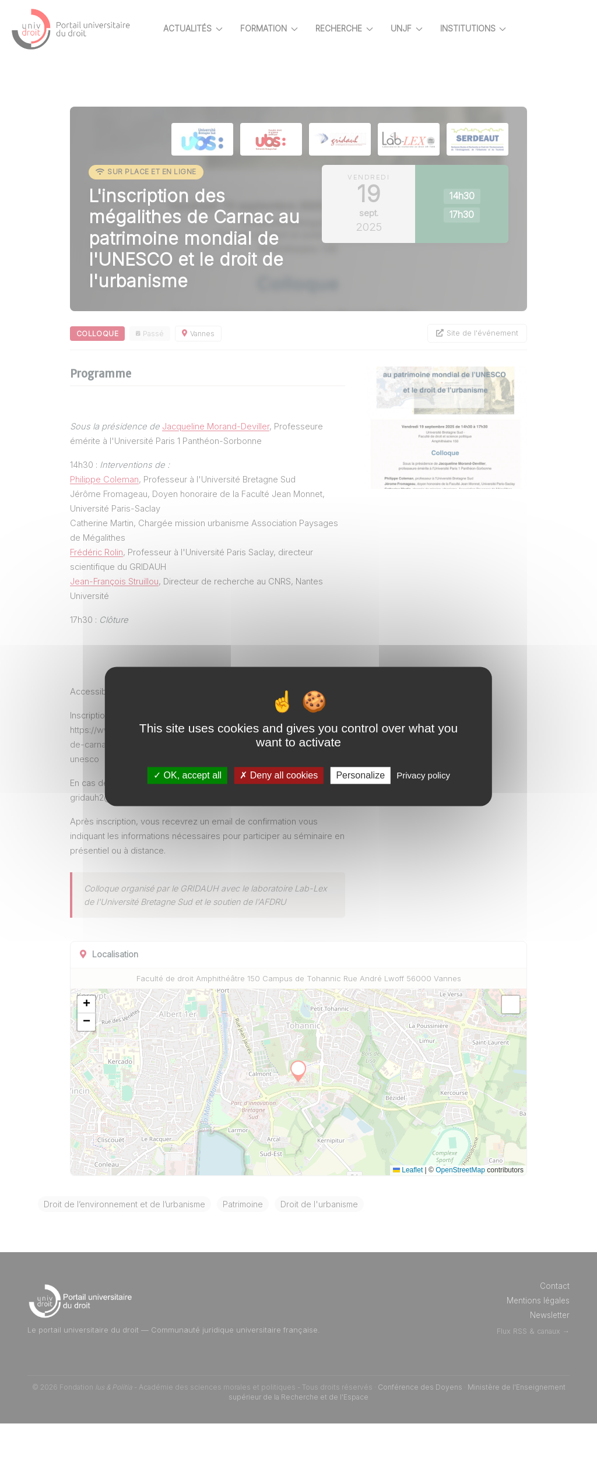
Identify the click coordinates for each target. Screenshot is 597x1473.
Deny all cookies (279, 775)
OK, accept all (187, 775)
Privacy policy (423, 775)
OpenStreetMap (460, 1219)
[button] (127, 1053)
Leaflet (408, 1219)
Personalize (360, 775)
